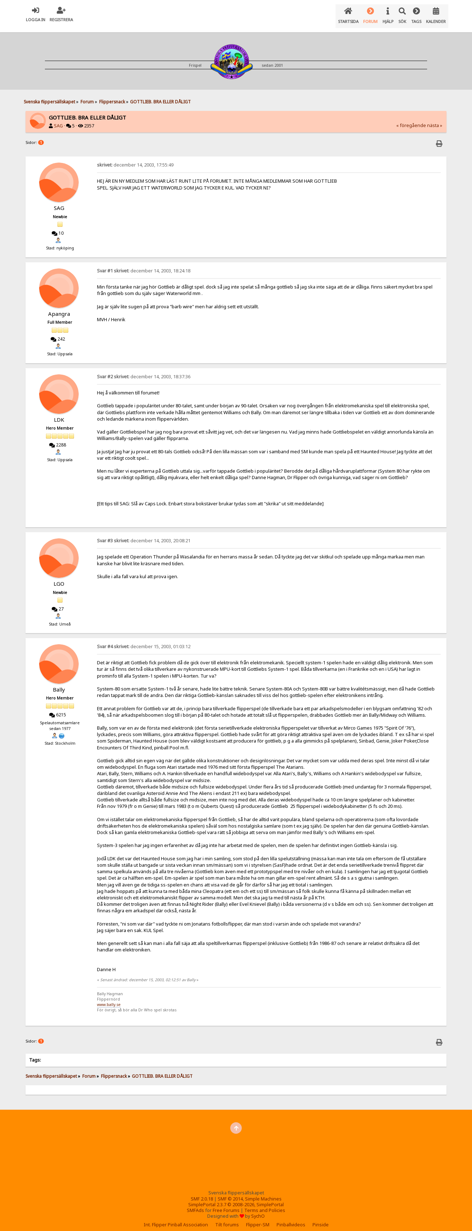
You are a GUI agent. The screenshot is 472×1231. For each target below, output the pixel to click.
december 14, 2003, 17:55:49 (135, 159)
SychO (258, 1210)
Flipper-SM (257, 1219)
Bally (59, 683)
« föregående (411, 120)
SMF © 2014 (230, 1193)
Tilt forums (227, 1219)
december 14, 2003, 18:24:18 (143, 265)
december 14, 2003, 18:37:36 (143, 371)
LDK (59, 413)
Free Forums (226, 1205)
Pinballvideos (291, 1219)
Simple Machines (263, 1193)
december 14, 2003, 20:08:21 (143, 535)
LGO (59, 577)
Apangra (59, 308)
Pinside (321, 1219)
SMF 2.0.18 (202, 1193)
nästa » (434, 120)
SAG (58, 120)
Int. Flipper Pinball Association (176, 1219)
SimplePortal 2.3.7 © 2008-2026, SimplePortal (236, 1199)
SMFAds (195, 1205)
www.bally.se (109, 998)
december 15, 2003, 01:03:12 (143, 641)
